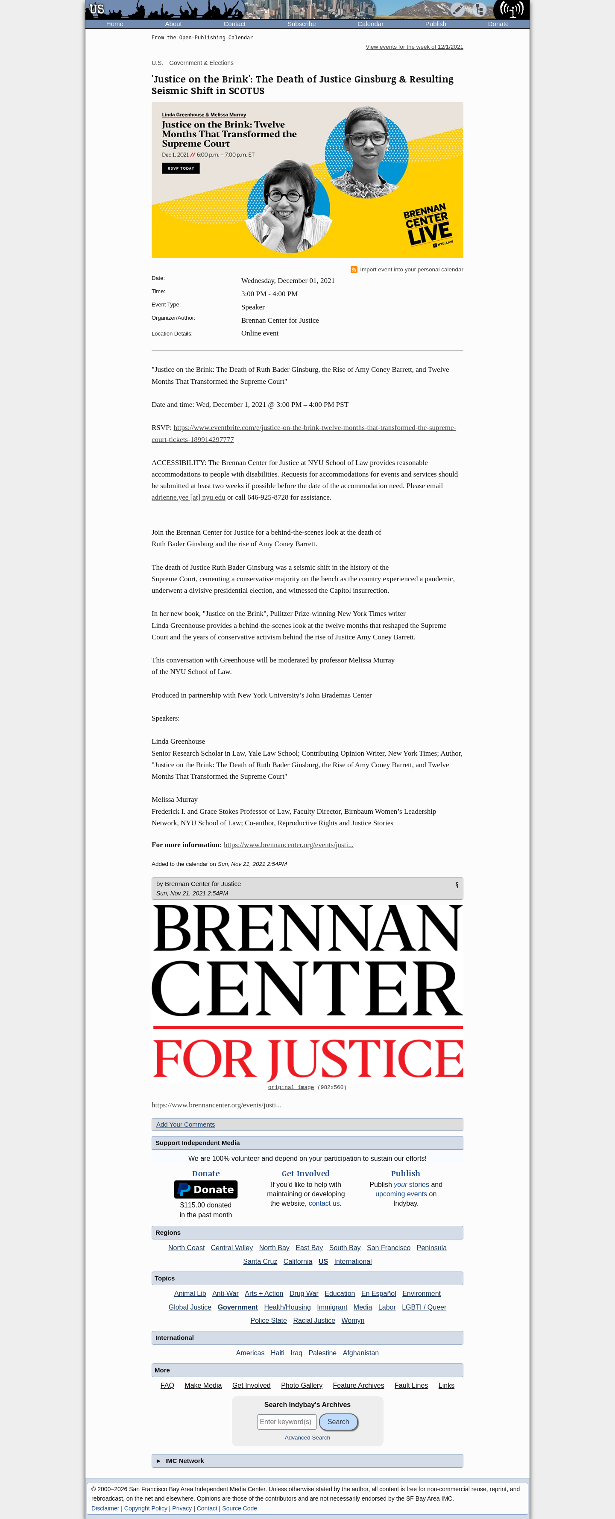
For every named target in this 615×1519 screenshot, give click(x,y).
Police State (269, 1320)
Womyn (353, 1320)
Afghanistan (361, 1353)
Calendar (370, 23)
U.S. (157, 62)
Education (340, 1293)
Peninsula (432, 1247)
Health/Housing (287, 1307)
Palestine (322, 1353)
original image (291, 1088)
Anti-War (225, 1293)
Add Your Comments (185, 1124)
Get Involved (251, 1385)
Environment (421, 1293)
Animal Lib (190, 1293)
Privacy (182, 1508)
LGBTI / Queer (424, 1307)
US (323, 1261)
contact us (324, 1203)
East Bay (309, 1247)
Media (363, 1307)
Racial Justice (314, 1320)
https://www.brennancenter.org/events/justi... (289, 845)
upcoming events (401, 1194)
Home (114, 23)
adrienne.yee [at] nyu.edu (189, 497)
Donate (498, 23)
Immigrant (332, 1307)
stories (411, 1184)
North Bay (274, 1247)
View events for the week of (414, 47)
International (353, 1261)
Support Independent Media (197, 1142)
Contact (234, 23)
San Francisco (388, 1247)
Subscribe (301, 23)
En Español (378, 1293)
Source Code (239, 1508)
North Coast (186, 1247)
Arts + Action (264, 1293)
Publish (435, 23)
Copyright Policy (145, 1508)
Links (446, 1385)
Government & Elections (201, 62)
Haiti (277, 1353)
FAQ (167, 1385)
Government (238, 1307)
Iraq (296, 1353)
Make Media (203, 1385)
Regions (168, 1232)
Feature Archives (358, 1385)
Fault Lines (411, 1385)
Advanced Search (308, 1437)
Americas (250, 1353)
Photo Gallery (301, 1385)
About (173, 23)
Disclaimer (105, 1508)
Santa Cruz (260, 1261)
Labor (387, 1307)
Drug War (304, 1293)
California (298, 1261)
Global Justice (190, 1307)
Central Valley (232, 1247)
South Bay (345, 1247)
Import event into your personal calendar (407, 269)
